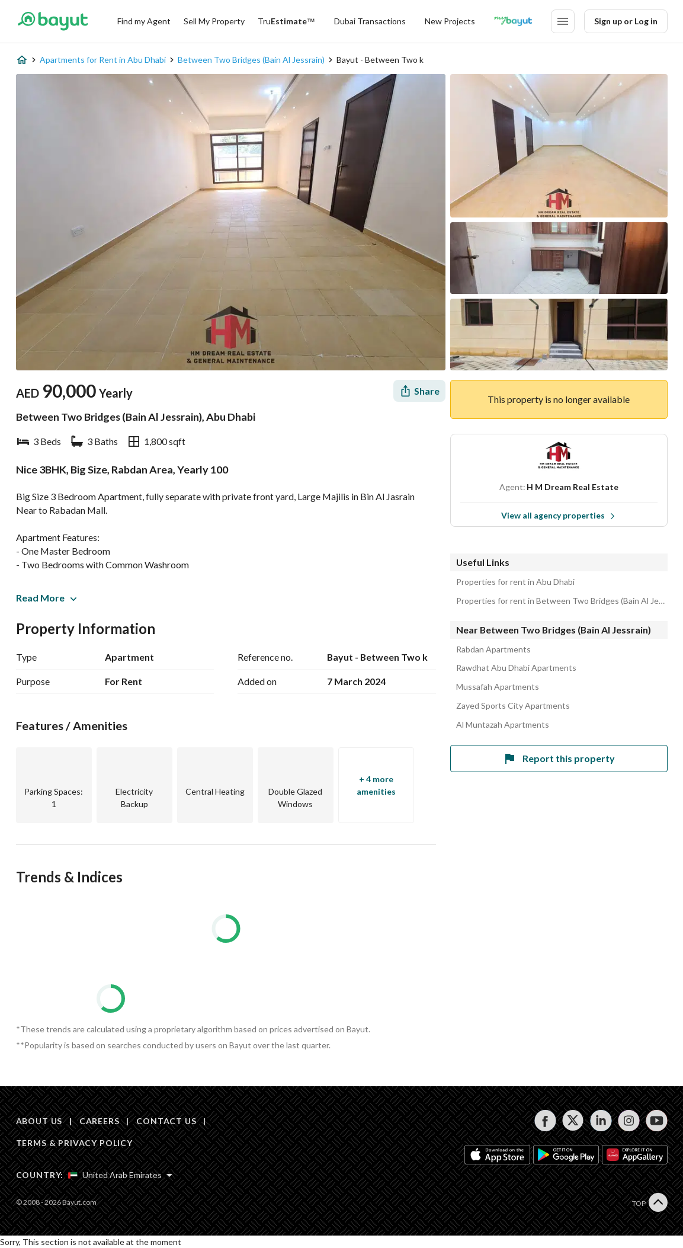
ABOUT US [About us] (39, 1121)
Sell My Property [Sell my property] (214, 21)
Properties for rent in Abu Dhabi (515, 582)
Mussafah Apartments (497, 687)
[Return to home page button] (53, 21)
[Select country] (120, 1175)
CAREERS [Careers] (99, 1121)
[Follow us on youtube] (657, 1120)
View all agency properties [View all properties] (558, 515)
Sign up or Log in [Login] (626, 21)
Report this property (558, 758)
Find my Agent (144, 21)
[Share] (419, 391)
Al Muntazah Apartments (502, 724)
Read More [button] (46, 597)
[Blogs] (513, 21)
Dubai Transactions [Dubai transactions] (370, 21)
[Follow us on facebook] (545, 1120)
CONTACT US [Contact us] (166, 1121)
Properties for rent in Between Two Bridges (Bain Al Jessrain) (562, 601)
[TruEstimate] (286, 21)
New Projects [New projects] (450, 21)
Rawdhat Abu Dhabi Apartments (516, 668)
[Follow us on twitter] (573, 1120)
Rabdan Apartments (493, 649)
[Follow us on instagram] (629, 1120)
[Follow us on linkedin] (601, 1120)
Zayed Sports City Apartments (513, 706)
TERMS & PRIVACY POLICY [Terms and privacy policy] (74, 1143)
